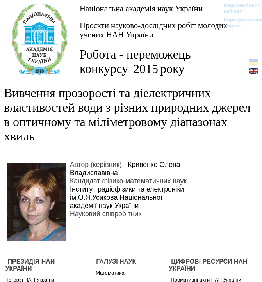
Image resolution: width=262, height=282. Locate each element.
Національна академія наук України (141, 8)
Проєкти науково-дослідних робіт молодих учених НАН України (153, 30)
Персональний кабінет (238, 8)
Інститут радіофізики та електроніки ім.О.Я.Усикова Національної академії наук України (127, 197)
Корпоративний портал (238, 22)
